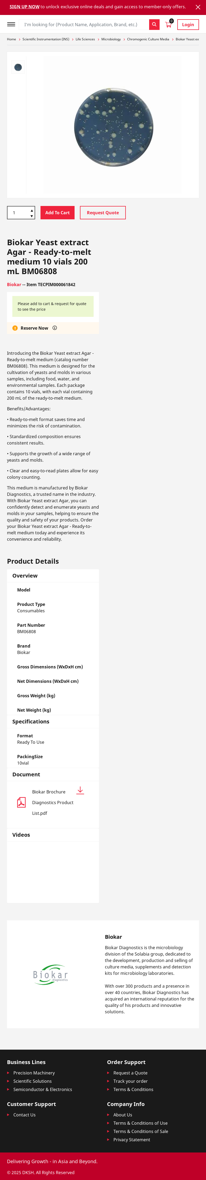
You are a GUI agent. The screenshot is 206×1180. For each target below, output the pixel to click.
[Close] (198, 7)
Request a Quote (130, 1073)
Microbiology (111, 39)
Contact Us (24, 1115)
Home (11, 39)
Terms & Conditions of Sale (140, 1131)
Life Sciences (85, 39)
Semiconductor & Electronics (42, 1089)
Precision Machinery (34, 1073)
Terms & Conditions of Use (140, 1123)
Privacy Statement (131, 1140)
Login (188, 25)
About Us (122, 1115)
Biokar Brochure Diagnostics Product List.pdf (58, 801)
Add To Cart (57, 213)
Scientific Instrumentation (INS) (46, 39)
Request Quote (103, 213)
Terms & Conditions (133, 1089)
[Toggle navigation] (13, 23)
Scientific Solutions (32, 1081)
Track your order (130, 1081)
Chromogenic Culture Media (148, 39)
